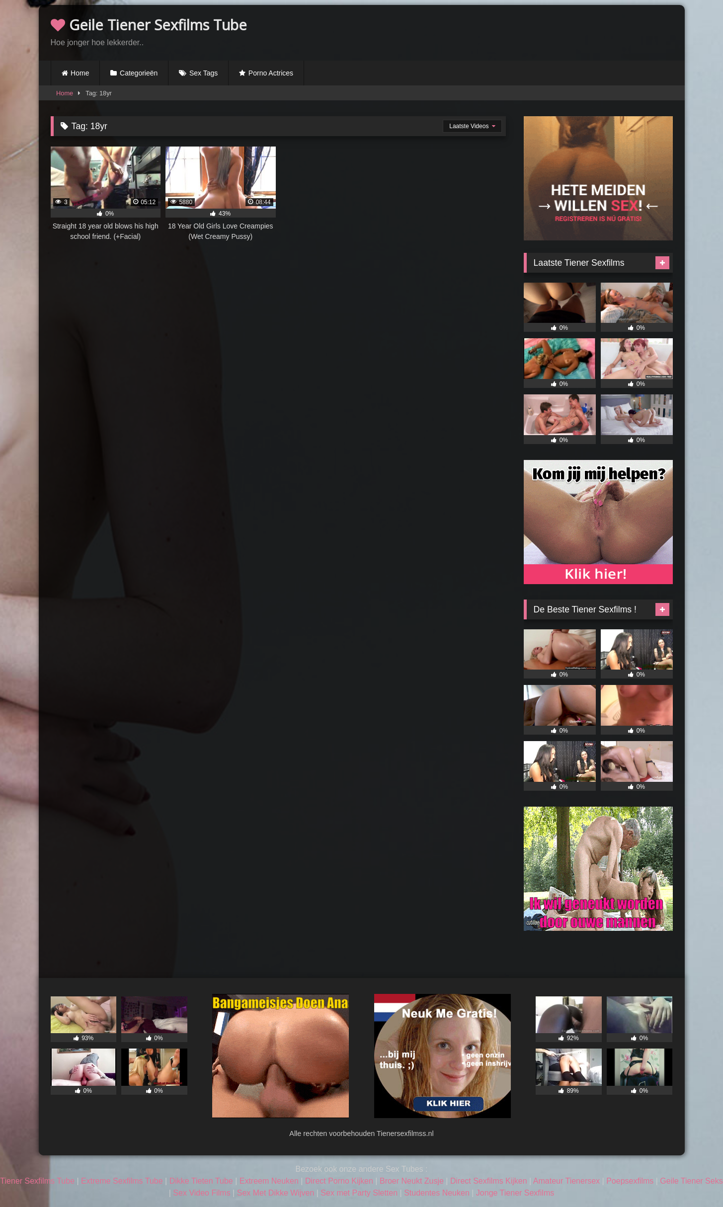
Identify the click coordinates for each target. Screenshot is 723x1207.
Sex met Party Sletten (359, 1193)
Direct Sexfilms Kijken (488, 1181)
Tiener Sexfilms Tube (37, 1181)
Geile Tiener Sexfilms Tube (149, 24)
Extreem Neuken (269, 1181)
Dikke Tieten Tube (201, 1181)
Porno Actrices (270, 73)
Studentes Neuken (437, 1193)
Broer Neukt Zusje (412, 1181)
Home (80, 73)
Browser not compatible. (556, 31)
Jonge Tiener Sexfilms (515, 1193)
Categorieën (139, 73)
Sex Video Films (201, 1193)
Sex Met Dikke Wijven (276, 1193)
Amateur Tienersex (566, 1181)
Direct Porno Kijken (339, 1181)
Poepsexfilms (629, 1181)
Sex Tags (203, 73)
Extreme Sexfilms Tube (122, 1181)
